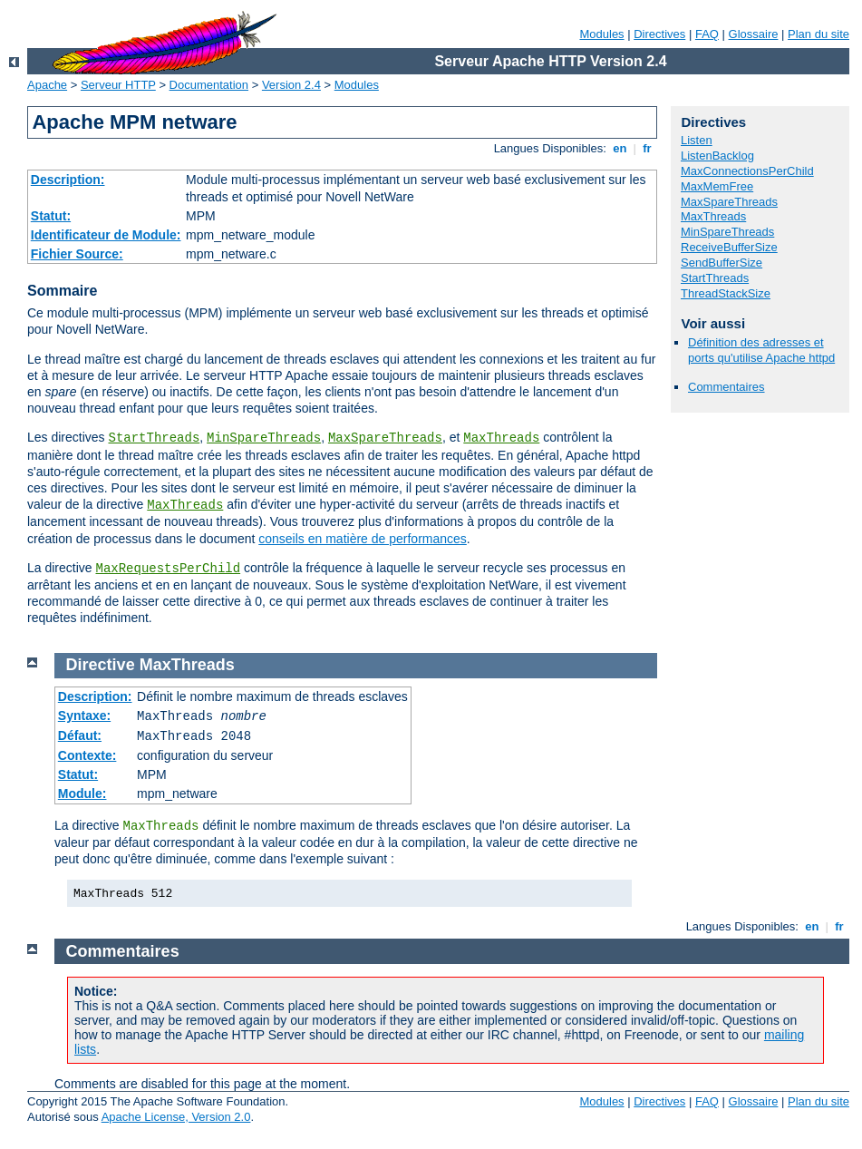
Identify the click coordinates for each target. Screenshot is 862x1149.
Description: (68, 179)
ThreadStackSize (725, 293)
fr (647, 148)
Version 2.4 (291, 85)
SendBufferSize (721, 262)
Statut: (51, 216)
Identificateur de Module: (106, 235)
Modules (601, 34)
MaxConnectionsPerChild (747, 171)
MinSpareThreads (264, 438)
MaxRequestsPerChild (167, 568)
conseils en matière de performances (362, 538)
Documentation (208, 85)
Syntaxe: (84, 715)
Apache (47, 85)
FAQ (707, 34)
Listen (696, 140)
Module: (82, 793)
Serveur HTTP (118, 85)
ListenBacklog (717, 155)
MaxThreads (501, 438)
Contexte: (87, 755)
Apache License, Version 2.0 (176, 1117)
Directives (659, 34)
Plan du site (818, 34)
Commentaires (726, 387)
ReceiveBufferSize (729, 247)
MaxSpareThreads (385, 438)
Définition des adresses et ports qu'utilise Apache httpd (761, 350)
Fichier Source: (77, 254)
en (620, 148)
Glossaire (754, 34)
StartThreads (153, 438)
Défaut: (80, 735)
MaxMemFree (717, 186)
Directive (100, 665)
